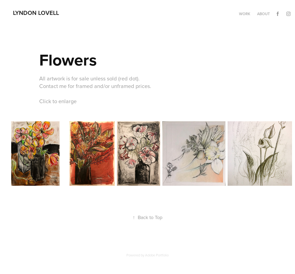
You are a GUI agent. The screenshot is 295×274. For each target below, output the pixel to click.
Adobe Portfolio (157, 255)
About (263, 14)
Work (244, 14)
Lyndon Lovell (36, 12)
